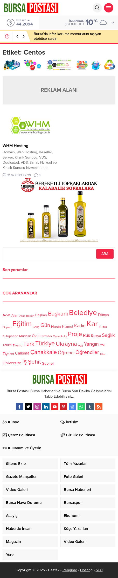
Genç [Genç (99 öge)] (36, 327)
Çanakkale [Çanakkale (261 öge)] (43, 352)
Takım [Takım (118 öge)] (7, 345)
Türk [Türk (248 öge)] (28, 343)
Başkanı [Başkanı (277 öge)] (58, 313)
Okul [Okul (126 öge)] (35, 336)
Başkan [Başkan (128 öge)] (41, 315)
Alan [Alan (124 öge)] (14, 315)
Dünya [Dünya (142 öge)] (103, 315)
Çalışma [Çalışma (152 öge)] (22, 353)
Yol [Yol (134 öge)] (102, 345)
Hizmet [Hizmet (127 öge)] (67, 326)
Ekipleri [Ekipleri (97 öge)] (7, 327)
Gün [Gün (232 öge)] (45, 325)
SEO (99, 570)
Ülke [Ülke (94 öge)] (102, 354)
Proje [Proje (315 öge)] (75, 334)
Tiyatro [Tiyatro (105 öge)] (17, 345)
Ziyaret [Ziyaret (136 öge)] (8, 353)
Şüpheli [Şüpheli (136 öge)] (48, 363)
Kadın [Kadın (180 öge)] (80, 326)
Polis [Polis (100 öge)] (64, 336)
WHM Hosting (15, 145)
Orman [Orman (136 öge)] (46, 336)
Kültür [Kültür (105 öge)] (103, 327)
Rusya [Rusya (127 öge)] (96, 336)
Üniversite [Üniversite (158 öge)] (12, 363)
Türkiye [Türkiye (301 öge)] (45, 343)
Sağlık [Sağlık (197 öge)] (108, 335)
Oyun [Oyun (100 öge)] (56, 336)
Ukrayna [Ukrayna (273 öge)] (66, 343)
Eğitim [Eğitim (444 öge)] (22, 324)
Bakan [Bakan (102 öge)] (30, 316)
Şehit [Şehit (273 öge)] (34, 361)
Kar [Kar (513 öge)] (92, 323)
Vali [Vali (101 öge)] (80, 345)
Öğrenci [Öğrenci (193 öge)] (66, 353)
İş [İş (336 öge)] (24, 361)
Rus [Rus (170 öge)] (86, 335)
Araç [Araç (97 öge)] (22, 316)
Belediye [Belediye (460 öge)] (83, 312)
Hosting (86, 570)
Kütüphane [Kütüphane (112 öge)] (10, 336)
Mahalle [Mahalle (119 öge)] (25, 336)
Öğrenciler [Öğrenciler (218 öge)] (87, 352)
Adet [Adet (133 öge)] (6, 315)
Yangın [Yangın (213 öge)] (91, 344)
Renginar (70, 570)
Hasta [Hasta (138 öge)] (56, 326)
